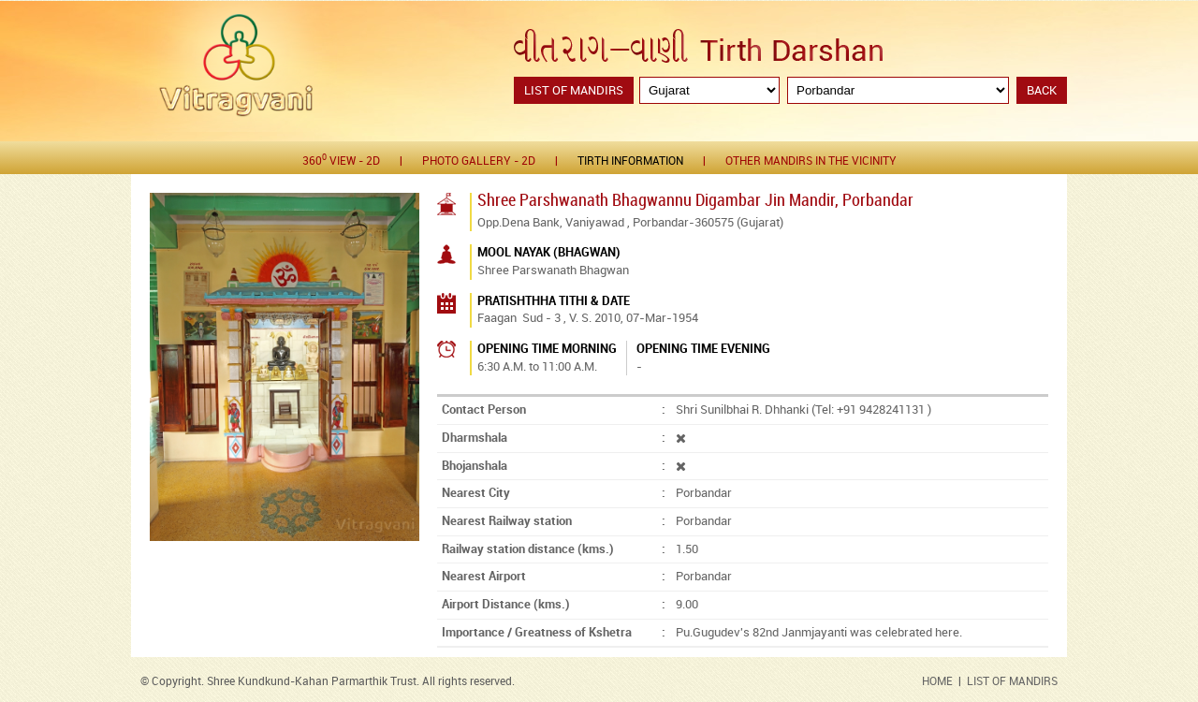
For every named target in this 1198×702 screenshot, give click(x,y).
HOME (937, 682)
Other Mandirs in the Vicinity (811, 161)
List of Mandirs (573, 90)
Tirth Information (630, 161)
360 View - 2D (341, 161)
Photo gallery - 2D (478, 161)
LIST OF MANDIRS (1012, 682)
